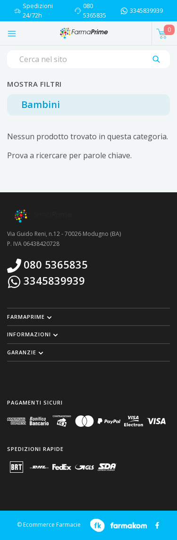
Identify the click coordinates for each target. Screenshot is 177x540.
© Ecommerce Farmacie (49, 525)
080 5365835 (94, 10)
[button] (88, 317)
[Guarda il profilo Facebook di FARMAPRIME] (157, 524)
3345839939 (146, 10)
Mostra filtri (34, 84)
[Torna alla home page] (83, 33)
